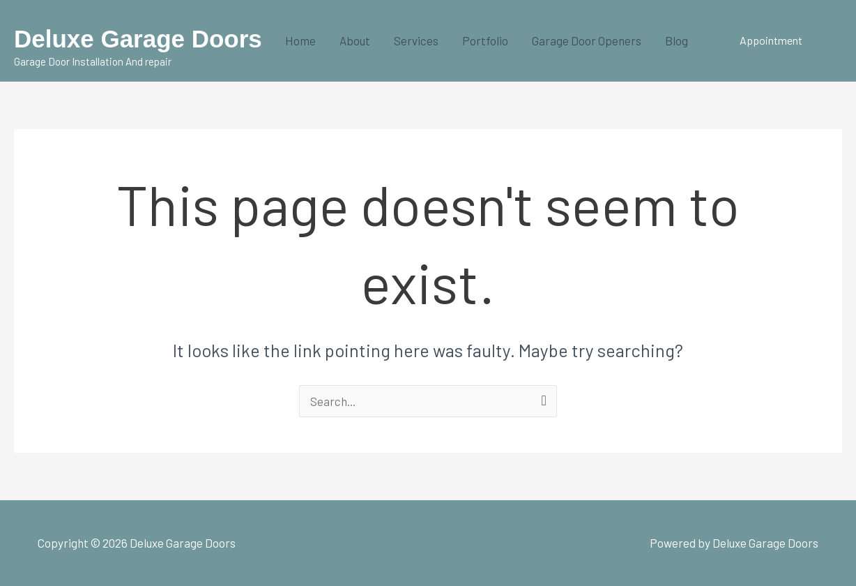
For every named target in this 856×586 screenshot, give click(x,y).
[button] (771, 40)
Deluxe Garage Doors (138, 38)
